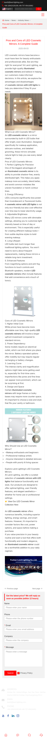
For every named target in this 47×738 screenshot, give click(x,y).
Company (8, 636)
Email (7, 625)
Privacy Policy (26, 673)
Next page (37, 589)
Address (12, 689)
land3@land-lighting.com (13, 2)
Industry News (23, 20)
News (14, 20)
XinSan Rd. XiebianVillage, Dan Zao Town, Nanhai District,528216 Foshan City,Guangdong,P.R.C (26, 693)
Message (9, 647)
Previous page (11, 589)
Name (7, 603)
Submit (10, 673)
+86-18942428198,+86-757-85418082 (18, 6)
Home (7, 20)
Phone (7, 614)
